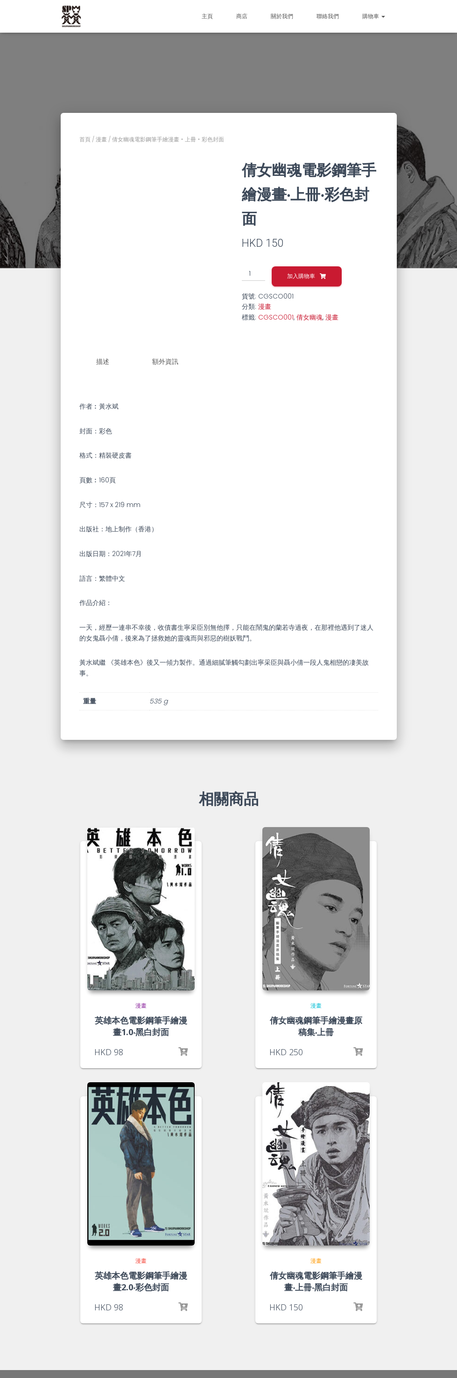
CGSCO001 (276, 317)
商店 (241, 16)
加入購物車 (301, 276)
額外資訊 (165, 361)
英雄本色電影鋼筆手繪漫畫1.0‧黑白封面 (141, 1025)
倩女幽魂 (309, 317)
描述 (102, 361)
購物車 (373, 16)
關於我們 (282, 16)
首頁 (85, 139)
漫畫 (101, 139)
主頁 (207, 16)
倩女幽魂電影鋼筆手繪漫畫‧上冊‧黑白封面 (316, 1280)
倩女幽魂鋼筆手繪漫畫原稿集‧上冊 (316, 1025)
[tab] (109, 362)
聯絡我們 (327, 16)
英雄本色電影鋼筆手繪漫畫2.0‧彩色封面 (141, 1280)
